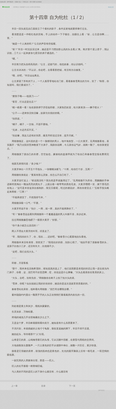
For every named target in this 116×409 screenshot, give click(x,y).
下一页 (72, 386)
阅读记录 (111, 7)
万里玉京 (25, 2)
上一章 (14, 386)
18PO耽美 (10, 2)
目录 (43, 386)
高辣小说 (18, 2)
